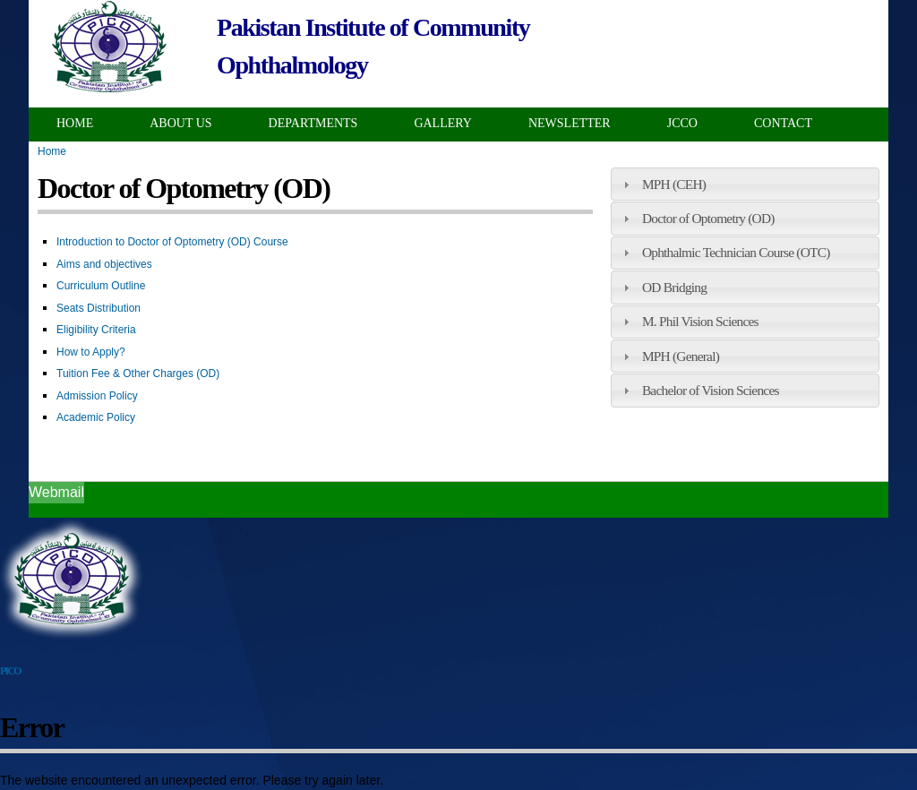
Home (74, 123)
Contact (783, 123)
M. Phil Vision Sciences (700, 321)
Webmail (56, 492)
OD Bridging (674, 287)
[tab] (745, 184)
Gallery (443, 123)
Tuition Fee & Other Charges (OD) (137, 373)
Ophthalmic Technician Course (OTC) (736, 252)
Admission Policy (97, 396)
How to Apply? (90, 352)
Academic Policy (95, 417)
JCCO (682, 123)
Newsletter (569, 123)
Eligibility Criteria (96, 329)
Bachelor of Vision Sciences (710, 390)
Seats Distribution (98, 308)
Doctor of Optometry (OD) (708, 218)
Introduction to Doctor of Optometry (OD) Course (172, 242)
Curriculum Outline (100, 285)
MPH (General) (680, 356)
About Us (180, 123)
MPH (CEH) (674, 184)
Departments (313, 123)
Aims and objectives (104, 264)
